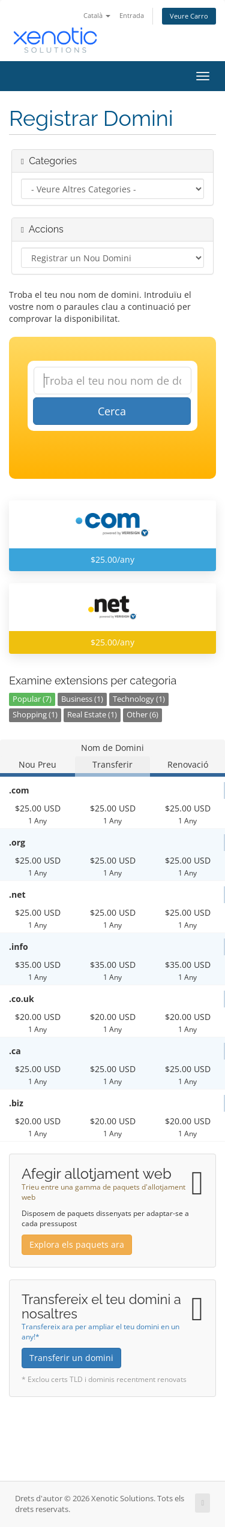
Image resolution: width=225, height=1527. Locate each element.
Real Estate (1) (92, 715)
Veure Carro (189, 15)
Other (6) (142, 715)
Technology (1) (139, 699)
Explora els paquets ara (76, 1244)
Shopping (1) (35, 715)
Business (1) (82, 699)
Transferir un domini (71, 1357)
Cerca (112, 411)
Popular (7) (32, 699)
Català (96, 15)
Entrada (131, 15)
